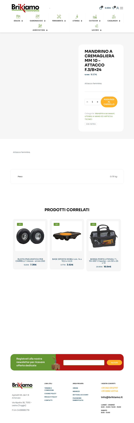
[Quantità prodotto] (92, 102)
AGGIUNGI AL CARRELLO (109, 102)
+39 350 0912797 (109, 388)
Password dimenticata (78, 399)
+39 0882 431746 (109, 391)
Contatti (48, 400)
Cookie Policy (50, 394)
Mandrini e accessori (104, 113)
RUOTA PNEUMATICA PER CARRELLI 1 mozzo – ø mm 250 (30, 260)
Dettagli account (80, 395)
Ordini (75, 388)
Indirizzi (76, 391)
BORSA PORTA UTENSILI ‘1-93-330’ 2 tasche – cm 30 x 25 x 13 (103, 261)
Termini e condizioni (49, 389)
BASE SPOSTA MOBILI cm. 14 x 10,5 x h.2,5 (67, 260)
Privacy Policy (50, 397)
